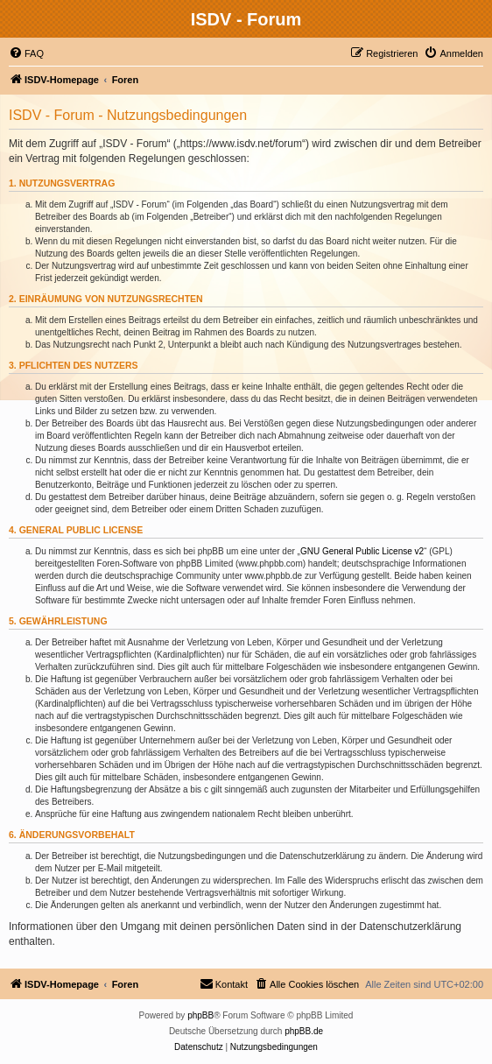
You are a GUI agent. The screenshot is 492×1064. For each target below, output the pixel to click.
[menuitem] (26, 53)
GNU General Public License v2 (362, 551)
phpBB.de (304, 1031)
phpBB (200, 1015)
